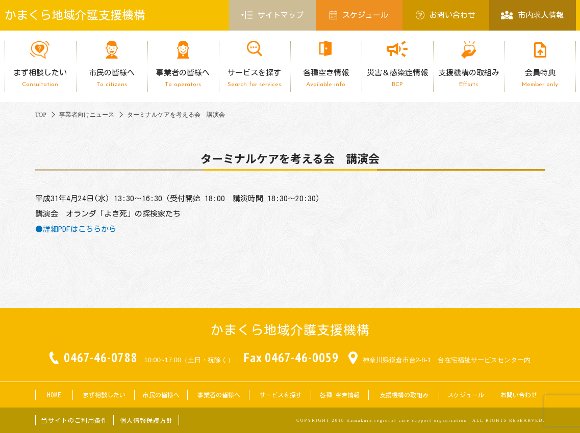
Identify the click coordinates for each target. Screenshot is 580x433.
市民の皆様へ (111, 78)
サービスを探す (254, 78)
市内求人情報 (532, 15)
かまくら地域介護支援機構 (75, 15)
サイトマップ (272, 15)
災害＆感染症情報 (397, 78)
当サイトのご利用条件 (74, 420)
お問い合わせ (445, 15)
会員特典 (540, 78)
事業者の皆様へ (183, 78)
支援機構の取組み (469, 78)
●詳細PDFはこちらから (75, 229)
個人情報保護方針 (146, 420)
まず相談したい (40, 78)
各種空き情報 (326, 78)
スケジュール (359, 15)
